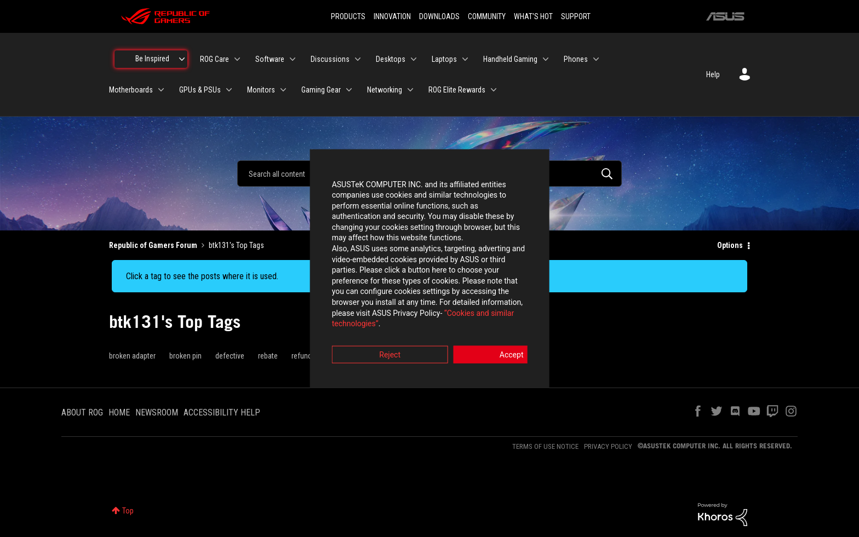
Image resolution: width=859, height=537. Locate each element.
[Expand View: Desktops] (413, 59)
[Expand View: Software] (292, 59)
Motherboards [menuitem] (131, 89)
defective (229, 355)
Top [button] (128, 510)
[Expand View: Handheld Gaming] (545, 59)
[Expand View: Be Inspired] (181, 59)
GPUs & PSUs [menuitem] (200, 89)
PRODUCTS (348, 16)
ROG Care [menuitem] (214, 59)
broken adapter (132, 355)
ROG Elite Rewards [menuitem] (456, 89)
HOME (119, 412)
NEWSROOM (156, 412)
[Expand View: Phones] (596, 59)
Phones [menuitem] (576, 59)
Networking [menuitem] (384, 89)
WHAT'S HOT (533, 16)
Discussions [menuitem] (330, 59)
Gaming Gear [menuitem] (321, 89)
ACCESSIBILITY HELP (222, 412)
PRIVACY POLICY (608, 446)
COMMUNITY (487, 16)
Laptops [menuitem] (444, 59)
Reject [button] (369, 329)
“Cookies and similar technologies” (358, 298)
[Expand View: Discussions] (357, 59)
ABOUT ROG (82, 412)
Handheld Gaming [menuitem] (510, 59)
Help (713, 74)
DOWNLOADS (439, 16)
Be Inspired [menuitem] (152, 58)
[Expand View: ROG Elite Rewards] (493, 89)
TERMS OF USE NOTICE (545, 446)
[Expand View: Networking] (410, 89)
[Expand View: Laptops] (465, 59)
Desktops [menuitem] (390, 59)
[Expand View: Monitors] (283, 89)
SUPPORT (576, 16)
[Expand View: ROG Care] (237, 59)
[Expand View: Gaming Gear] (348, 89)
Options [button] (730, 245)
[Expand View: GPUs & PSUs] (229, 89)
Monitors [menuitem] (261, 89)
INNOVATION (392, 16)
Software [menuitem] (269, 59)
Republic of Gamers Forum (153, 245)
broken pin (185, 355)
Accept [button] (490, 329)
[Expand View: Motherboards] (161, 89)
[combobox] (429, 173)
